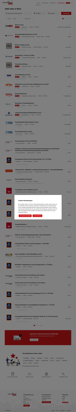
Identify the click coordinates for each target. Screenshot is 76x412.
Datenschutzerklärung (22, 212)
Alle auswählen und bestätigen (25, 215)
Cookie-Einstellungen (37, 215)
